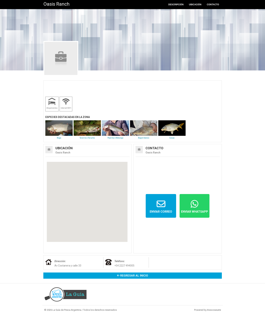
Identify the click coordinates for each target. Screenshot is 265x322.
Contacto (213, 4)
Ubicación (195, 4)
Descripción (175, 4)
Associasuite (214, 310)
